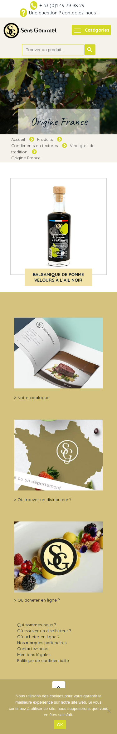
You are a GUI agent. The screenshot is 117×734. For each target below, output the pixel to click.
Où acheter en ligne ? (38, 600)
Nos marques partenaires (41, 642)
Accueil (18, 139)
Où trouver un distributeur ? (44, 499)
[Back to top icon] (58, 687)
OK (60, 724)
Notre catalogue (33, 397)
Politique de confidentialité (43, 660)
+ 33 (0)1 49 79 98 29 (62, 5)
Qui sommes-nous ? (36, 624)
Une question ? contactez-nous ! (63, 13)
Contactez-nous (32, 648)
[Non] (109, 711)
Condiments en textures (34, 145)
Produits (45, 139)
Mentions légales (33, 654)
